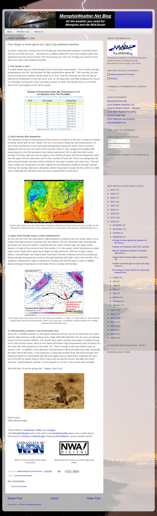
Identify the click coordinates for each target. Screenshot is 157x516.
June (115, 285)
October (117, 233)
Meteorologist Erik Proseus (122, 74)
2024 (112, 190)
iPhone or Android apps (33, 436)
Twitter (38, 430)
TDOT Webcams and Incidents (121, 119)
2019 (112, 210)
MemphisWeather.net (23, 433)
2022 (112, 198)
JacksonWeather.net (116, 122)
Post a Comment (19, 486)
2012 (112, 322)
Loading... (111, 90)
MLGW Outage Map (116, 115)
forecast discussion (23, 475)
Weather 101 (23, 31)
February (117, 301)
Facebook (29, 430)
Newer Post (15, 498)
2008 (112, 338)
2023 (112, 194)
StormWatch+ (63, 436)
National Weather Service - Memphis (123, 108)
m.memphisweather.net (60, 433)
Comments (115, 146)
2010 (112, 330)
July (115, 281)
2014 (112, 314)
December (118, 225)
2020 (112, 206)
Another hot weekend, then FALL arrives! (130, 247)
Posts (113, 141)
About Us (38, 31)
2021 (112, 202)
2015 (112, 310)
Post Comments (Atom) (30, 504)
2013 (112, 318)
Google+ (51, 430)
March (116, 297)
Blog (9, 31)
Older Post (93, 498)
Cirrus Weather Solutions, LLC (121, 105)
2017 (112, 217)
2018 (112, 213)
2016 (112, 221)
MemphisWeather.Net (117, 101)
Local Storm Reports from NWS (121, 112)
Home (54, 498)
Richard (113, 78)
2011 (112, 326)
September (118, 237)
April (115, 293)
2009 (112, 334)
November (118, 229)
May (115, 289)
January (117, 305)
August (116, 277)
